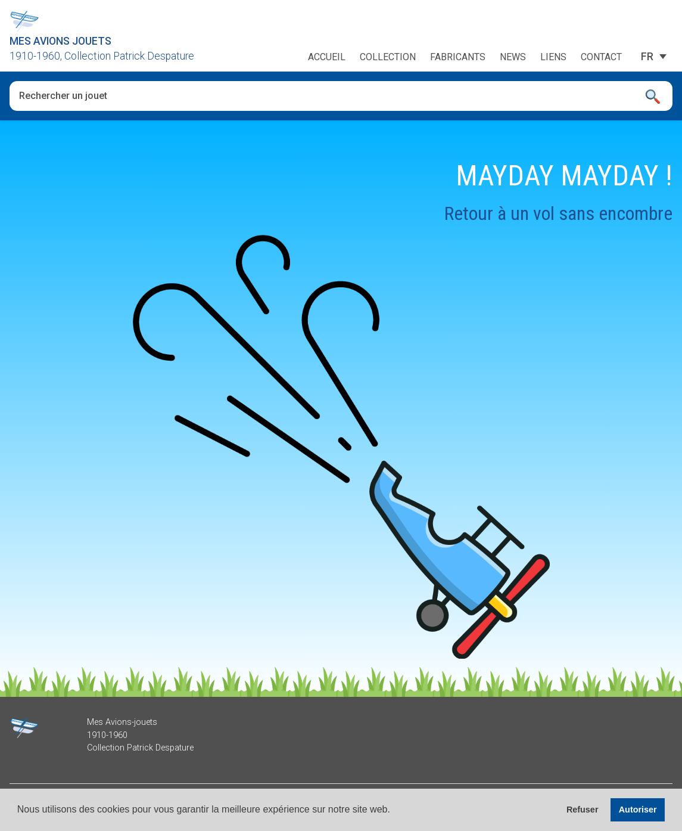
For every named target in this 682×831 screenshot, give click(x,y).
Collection (388, 57)
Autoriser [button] (638, 809)
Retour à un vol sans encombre (558, 213)
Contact (601, 57)
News (513, 57)
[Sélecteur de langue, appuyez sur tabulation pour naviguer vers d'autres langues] (647, 56)
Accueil (326, 57)
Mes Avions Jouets (60, 41)
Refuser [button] (582, 809)
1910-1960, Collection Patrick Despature (102, 56)
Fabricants (457, 57)
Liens (553, 57)
